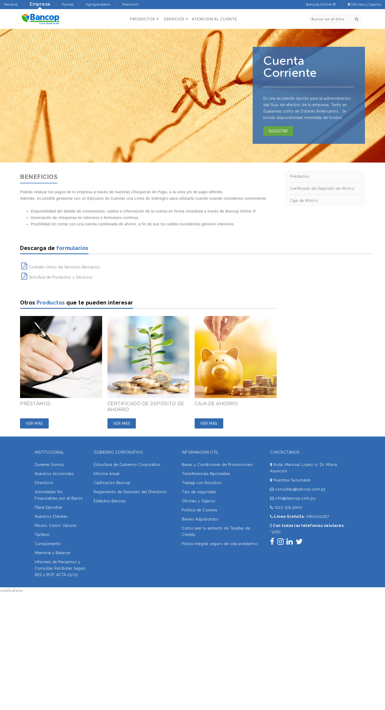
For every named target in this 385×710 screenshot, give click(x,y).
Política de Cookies (200, 510)
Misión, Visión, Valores (56, 525)
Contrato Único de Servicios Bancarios (60, 267)
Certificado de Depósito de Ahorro (322, 188)
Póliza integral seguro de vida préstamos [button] (220, 544)
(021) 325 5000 (286, 507)
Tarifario (42, 534)
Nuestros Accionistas (54, 474)
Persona (11, 4)
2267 (275, 532)
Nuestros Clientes (51, 516)
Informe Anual (107, 474)
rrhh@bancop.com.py (292, 498)
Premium (130, 4)
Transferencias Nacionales (206, 474)
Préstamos (300, 176)
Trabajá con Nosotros (202, 483)
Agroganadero (98, 4)
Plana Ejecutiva (48, 507)
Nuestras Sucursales (290, 480)
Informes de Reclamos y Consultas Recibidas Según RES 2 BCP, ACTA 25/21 (60, 568)
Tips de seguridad (199, 492)
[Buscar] (356, 19)
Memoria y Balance (52, 553)
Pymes (68, 4)
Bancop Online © (321, 4)
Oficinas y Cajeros (364, 4)
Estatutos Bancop (110, 501)
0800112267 (317, 516)
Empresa (40, 4)
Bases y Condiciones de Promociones (217, 464)
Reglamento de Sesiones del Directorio (130, 492)
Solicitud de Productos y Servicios (57, 277)
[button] (143, 19)
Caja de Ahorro (304, 200)
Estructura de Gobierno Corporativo (127, 464)
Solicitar (278, 131)
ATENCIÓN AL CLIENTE (214, 19)
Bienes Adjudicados (200, 519)
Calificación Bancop (112, 483)
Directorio (44, 483)
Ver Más (34, 423)
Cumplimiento (48, 544)
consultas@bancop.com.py (298, 489)
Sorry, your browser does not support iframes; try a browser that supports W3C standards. (40, 629)
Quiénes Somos (49, 464)
